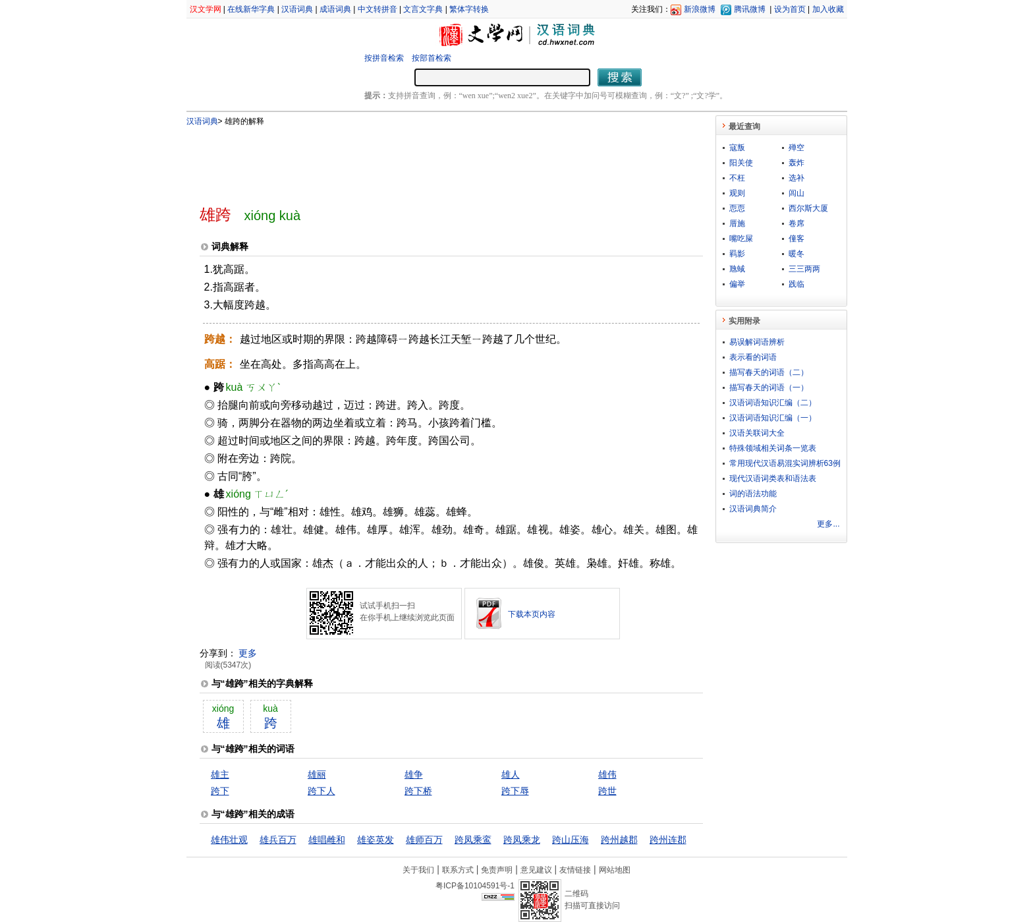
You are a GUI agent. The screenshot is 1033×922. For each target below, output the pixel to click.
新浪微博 (699, 9)
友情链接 (575, 870)
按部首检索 (431, 58)
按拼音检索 (384, 58)
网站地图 (614, 870)
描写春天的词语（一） (768, 387)
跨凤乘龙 (521, 839)
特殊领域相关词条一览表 (772, 448)
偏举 (737, 284)
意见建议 (536, 870)
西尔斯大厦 (808, 208)
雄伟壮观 (229, 839)
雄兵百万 (278, 839)
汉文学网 (205, 9)
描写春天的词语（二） (768, 372)
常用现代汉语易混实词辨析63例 (785, 463)
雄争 (414, 774)
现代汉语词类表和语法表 (772, 478)
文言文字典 (423, 9)
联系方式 (458, 870)
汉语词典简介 (753, 508)
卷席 (796, 223)
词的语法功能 (753, 493)
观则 (737, 193)
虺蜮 (737, 269)
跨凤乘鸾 (473, 839)
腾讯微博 (750, 9)
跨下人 (321, 791)
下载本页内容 (531, 614)
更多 (247, 653)
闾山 (796, 193)
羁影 (737, 253)
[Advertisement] (429, 160)
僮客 (796, 238)
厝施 (737, 223)
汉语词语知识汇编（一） (772, 417)
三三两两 (804, 269)
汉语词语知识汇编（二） (772, 402)
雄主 (220, 774)
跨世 (607, 791)
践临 (796, 284)
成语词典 (335, 9)
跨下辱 (515, 791)
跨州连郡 (668, 839)
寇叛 (737, 147)
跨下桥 (418, 791)
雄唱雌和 (326, 839)
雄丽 (317, 774)
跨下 (220, 791)
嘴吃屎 (741, 238)
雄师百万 (424, 839)
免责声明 (497, 870)
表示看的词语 (753, 357)
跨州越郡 (619, 839)
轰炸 (796, 162)
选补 (796, 178)
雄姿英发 (375, 839)
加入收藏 (828, 9)
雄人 (510, 774)
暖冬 (796, 253)
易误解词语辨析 (757, 342)
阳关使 (741, 162)
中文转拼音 (377, 9)
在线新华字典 (251, 9)
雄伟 (607, 774)
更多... (828, 524)
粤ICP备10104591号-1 (475, 885)
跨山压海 (570, 839)
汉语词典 (297, 9)
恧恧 (737, 208)
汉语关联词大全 (757, 433)
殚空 (796, 147)
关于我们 (418, 870)
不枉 (737, 178)
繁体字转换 (469, 9)
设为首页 (790, 9)
